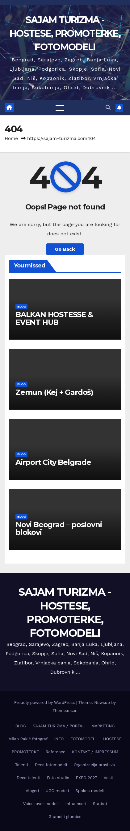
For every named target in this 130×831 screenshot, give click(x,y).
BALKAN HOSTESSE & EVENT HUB (54, 318)
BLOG (21, 306)
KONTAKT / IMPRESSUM (95, 752)
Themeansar (64, 710)
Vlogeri (32, 790)
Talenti (21, 765)
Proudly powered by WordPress (45, 702)
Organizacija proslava (94, 765)
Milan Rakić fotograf (28, 739)
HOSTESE (112, 739)
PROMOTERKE (25, 752)
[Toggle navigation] (60, 107)
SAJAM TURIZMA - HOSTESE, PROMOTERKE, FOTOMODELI (65, 33)
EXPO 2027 (86, 777)
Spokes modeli (90, 790)
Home (11, 138)
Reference (55, 752)
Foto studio (58, 777)
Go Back (65, 249)
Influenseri (75, 803)
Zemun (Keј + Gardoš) (54, 392)
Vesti (108, 777)
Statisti (100, 803)
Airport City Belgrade (53, 462)
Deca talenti (28, 777)
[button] (108, 107)
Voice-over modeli (41, 803)
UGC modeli (57, 790)
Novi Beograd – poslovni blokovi (58, 528)
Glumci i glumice (64, 816)
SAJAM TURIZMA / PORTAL (59, 726)
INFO (59, 739)
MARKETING (103, 726)
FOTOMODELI (83, 739)
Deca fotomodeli (51, 765)
